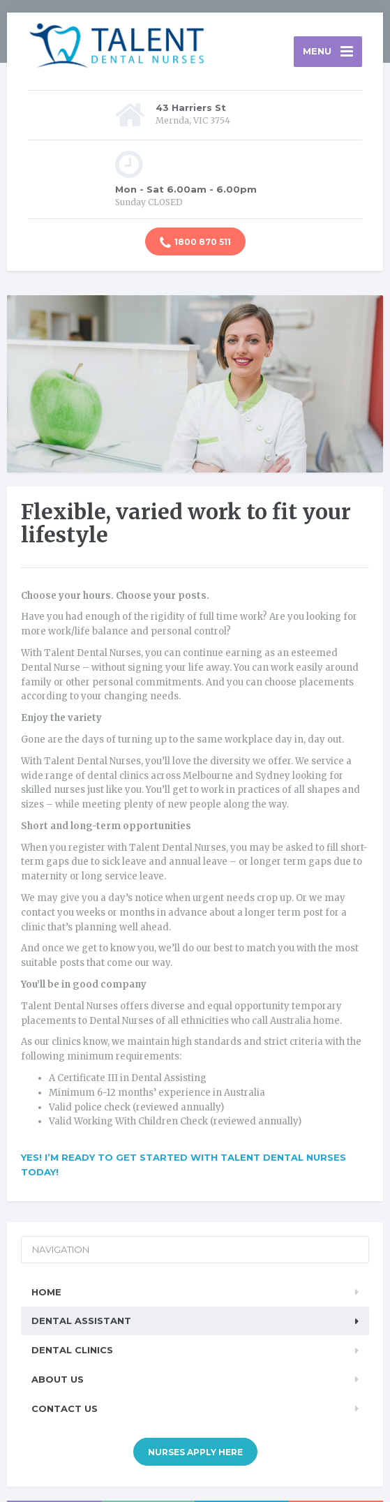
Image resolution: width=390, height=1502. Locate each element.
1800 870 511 (195, 243)
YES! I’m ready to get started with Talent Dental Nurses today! (183, 1164)
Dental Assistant (81, 1320)
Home (46, 1291)
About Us (57, 1379)
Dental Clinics (72, 1349)
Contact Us (64, 1408)
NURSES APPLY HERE (195, 1452)
